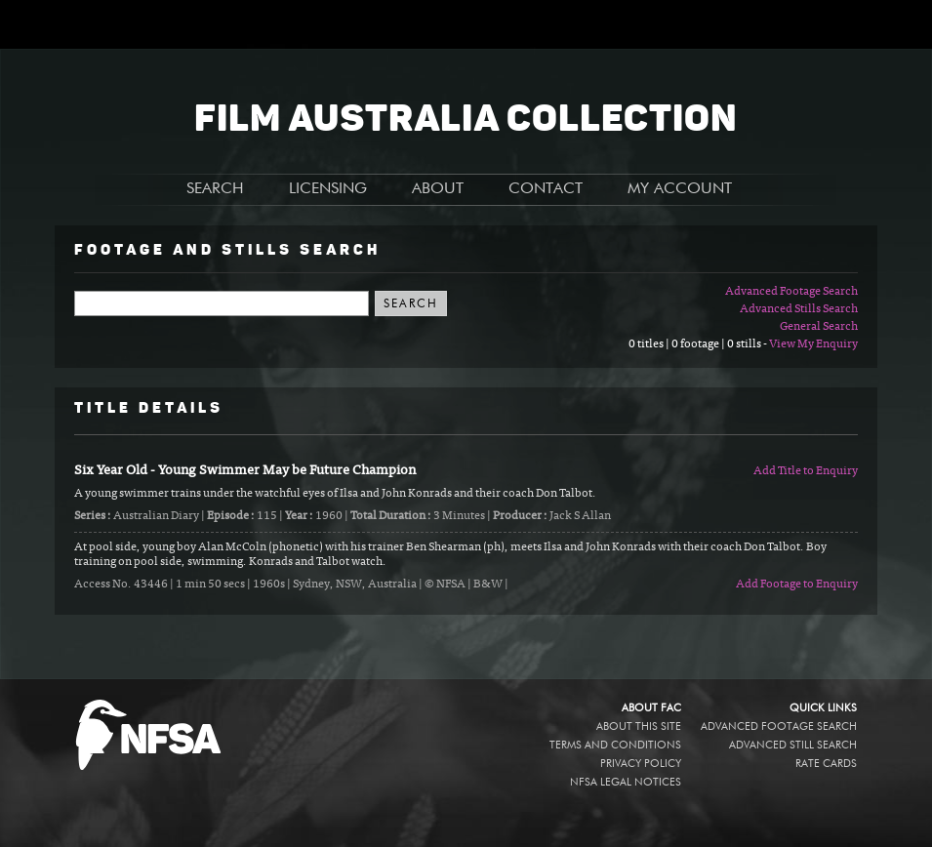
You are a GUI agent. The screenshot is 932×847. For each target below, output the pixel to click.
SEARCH (215, 189)
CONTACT (545, 189)
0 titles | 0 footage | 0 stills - (698, 344)
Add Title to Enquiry (805, 471)
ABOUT (438, 189)
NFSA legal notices (625, 782)
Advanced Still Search (793, 745)
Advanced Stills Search (799, 309)
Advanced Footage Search (791, 292)
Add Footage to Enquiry (797, 584)
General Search (819, 327)
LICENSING (328, 189)
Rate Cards (826, 763)
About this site (638, 726)
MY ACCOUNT (680, 189)
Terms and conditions (615, 745)
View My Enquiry (813, 344)
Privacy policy (640, 763)
